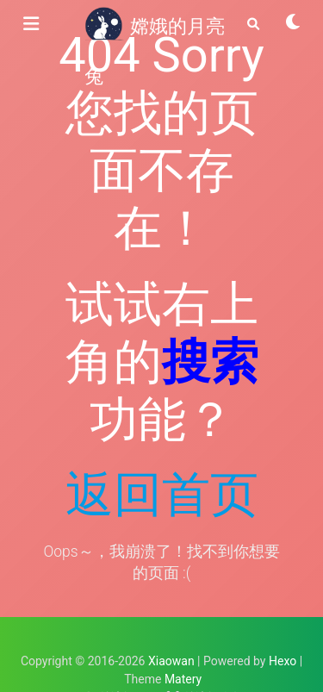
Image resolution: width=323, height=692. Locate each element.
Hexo (282, 661)
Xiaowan (171, 661)
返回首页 (161, 494)
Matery (183, 679)
